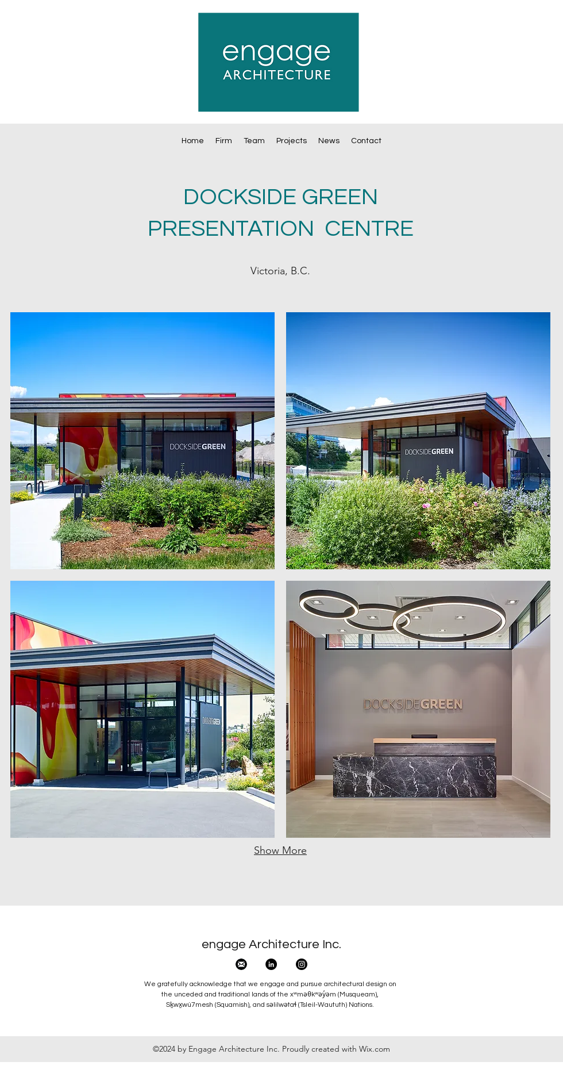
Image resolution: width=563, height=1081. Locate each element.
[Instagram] (301, 964)
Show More (280, 850)
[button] (142, 440)
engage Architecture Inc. (271, 944)
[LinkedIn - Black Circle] (271, 964)
